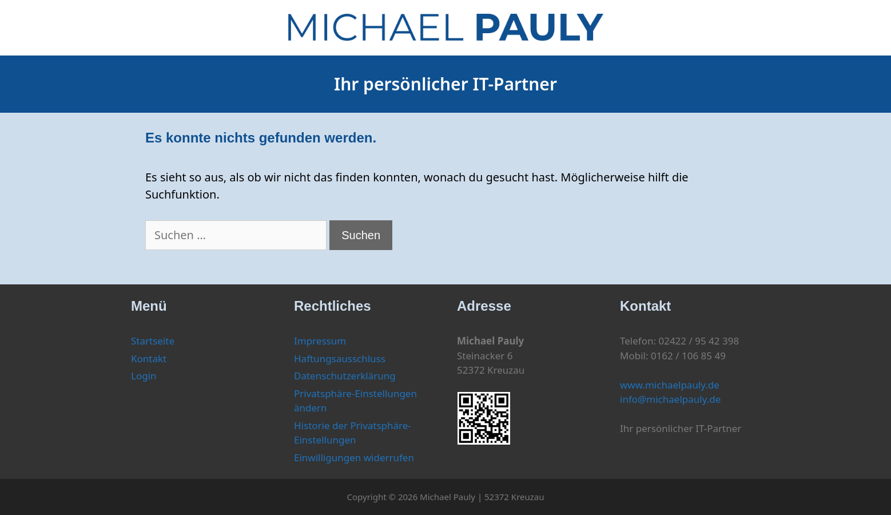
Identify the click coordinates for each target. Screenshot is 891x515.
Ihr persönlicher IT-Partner (445, 84)
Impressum (320, 340)
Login (144, 375)
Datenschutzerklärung (345, 375)
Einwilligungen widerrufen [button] (354, 457)
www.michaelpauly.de (669, 384)
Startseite (152, 340)
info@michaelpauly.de (670, 399)
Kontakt (148, 358)
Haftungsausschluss (339, 358)
